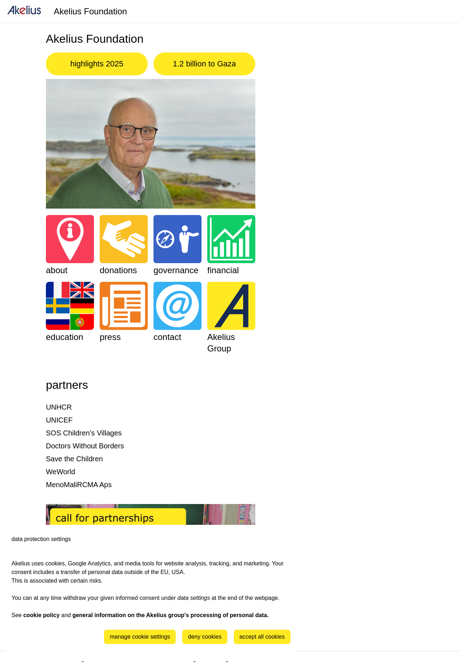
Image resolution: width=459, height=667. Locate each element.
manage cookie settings (140, 637)
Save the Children (74, 459)
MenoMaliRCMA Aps (79, 485)
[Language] (444, 11)
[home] (24, 11)
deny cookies (204, 637)
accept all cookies (262, 637)
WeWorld (60, 472)
